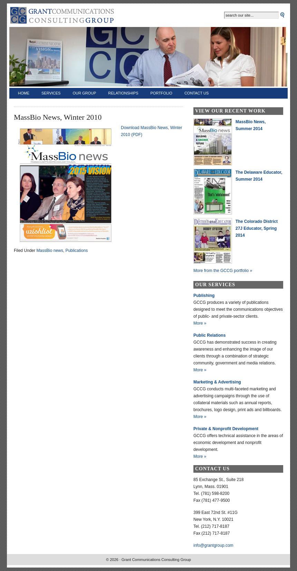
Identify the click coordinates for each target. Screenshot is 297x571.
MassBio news (49, 250)
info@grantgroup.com (213, 545)
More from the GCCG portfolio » (222, 270)
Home (23, 93)
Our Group (84, 93)
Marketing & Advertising (217, 382)
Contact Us (196, 93)
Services (50, 93)
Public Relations (209, 335)
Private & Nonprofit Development (225, 428)
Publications (76, 250)
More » (199, 323)
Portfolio (161, 93)
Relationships (123, 93)
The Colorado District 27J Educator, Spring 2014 (257, 228)
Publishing (203, 295)
